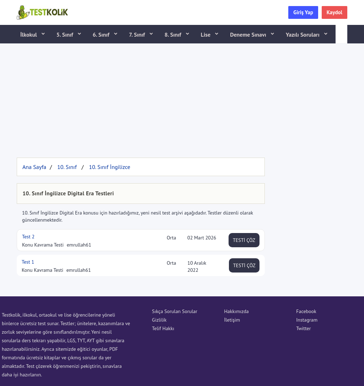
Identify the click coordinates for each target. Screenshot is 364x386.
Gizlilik (159, 320)
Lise (206, 34)
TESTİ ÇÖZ (244, 240)
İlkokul (29, 34)
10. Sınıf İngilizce (109, 166)
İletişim (232, 320)
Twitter (303, 328)
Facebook (306, 311)
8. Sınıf (174, 34)
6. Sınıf (102, 34)
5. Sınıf (66, 34)
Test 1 (28, 262)
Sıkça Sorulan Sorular (174, 311)
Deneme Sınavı (249, 34)
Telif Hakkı (163, 328)
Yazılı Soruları (303, 34)
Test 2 (28, 236)
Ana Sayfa (34, 166)
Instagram (306, 320)
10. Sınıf (67, 166)
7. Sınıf (137, 34)
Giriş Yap (303, 12)
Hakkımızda (236, 311)
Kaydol (334, 12)
